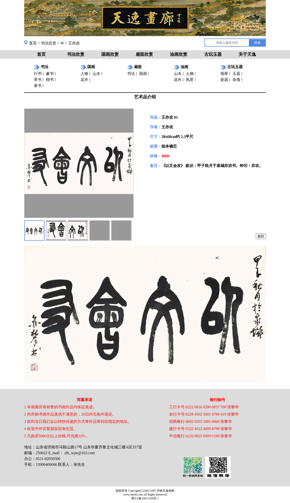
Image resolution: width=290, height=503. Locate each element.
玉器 (236, 74)
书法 (131, 74)
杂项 (236, 80)
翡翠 (224, 74)
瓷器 (224, 80)
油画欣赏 (178, 54)
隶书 (38, 86)
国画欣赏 (110, 54)
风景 (190, 80)
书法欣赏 (48, 43)
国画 (143, 74)
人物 (84, 74)
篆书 (50, 74)
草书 (38, 80)
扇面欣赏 (144, 54)
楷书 (50, 80)
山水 (96, 74)
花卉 (84, 80)
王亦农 (74, 43)
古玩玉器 (213, 54)
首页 (33, 43)
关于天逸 (247, 54)
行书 (38, 74)
